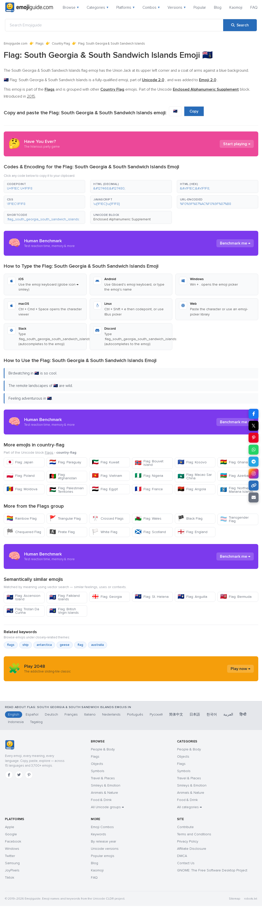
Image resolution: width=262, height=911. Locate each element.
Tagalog (36, 722)
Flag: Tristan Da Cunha (22, 611)
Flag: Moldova (21, 489)
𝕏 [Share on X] (254, 425)
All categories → (189, 807)
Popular (200, 7)
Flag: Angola (192, 489)
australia (97, 645)
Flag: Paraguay (65, 462)
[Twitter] (19, 775)
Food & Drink (101, 800)
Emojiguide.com (15, 44)
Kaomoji (235, 7)
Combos (151, 7)
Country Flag (61, 44)
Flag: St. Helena (152, 596)
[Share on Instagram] (254, 474)
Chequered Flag (23, 532)
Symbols (97, 771)
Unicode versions (105, 849)
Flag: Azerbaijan (237, 475)
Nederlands (111, 714)
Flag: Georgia (107, 596)
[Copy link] (254, 485)
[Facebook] (9, 775)
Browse (71, 7)
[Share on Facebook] (254, 414)
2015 (31, 96)
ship (25, 645)
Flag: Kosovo (192, 462)
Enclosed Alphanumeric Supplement (122, 219)
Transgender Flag (234, 519)
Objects (97, 764)
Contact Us (186, 863)
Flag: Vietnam (107, 475)
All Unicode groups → (107, 807)
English (13, 714)
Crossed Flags (108, 518)
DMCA (182, 856)
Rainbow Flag (21, 518)
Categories (97, 7)
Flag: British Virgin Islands (64, 611)
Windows (12, 849)
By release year (103, 841)
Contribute (185, 827)
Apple (9, 827)
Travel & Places (103, 778)
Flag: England (192, 532)
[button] (44, 186)
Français (71, 714)
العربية (228, 714)
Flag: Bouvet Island (149, 463)
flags (10, 645)
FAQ (254, 7)
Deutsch (51, 714)
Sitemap (234, 899)
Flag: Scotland (150, 532)
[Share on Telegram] (254, 462)
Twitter (10, 856)
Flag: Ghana (234, 462)
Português (135, 714)
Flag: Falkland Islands (64, 597)
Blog (217, 7)
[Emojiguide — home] (29, 7)
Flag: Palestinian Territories (66, 490)
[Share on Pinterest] (254, 438)
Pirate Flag (62, 532)
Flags (40, 44)
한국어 (211, 714)
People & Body (103, 749)
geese (64, 645)
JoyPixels (12, 870)
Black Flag (190, 518)
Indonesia (16, 722)
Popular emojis (102, 856)
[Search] (240, 25)
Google (11, 834)
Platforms (125, 7)
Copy (194, 111)
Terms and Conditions (194, 834)
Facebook (13, 841)
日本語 (195, 714)
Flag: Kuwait (105, 462)
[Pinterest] (29, 775)
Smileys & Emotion (105, 785)
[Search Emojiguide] (114, 25)
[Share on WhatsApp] (254, 450)
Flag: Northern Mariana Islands (236, 490)
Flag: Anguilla (192, 596)
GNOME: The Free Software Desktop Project (212, 870)
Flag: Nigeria (149, 475)
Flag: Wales (148, 518)
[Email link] (254, 497)
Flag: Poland (20, 475)
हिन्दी (243, 714)
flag (80, 645)
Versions (177, 7)
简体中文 (176, 714)
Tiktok (9, 877)
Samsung (12, 863)
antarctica (44, 645)
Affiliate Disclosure (191, 849)
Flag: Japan (19, 462)
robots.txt (250, 899)
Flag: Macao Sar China (195, 476)
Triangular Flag (65, 518)
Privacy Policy (187, 841)
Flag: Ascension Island (23, 597)
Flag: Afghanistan (63, 476)
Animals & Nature (104, 792)
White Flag (104, 532)
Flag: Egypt (105, 489)
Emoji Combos (102, 827)
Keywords (98, 834)
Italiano (90, 714)
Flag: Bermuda (236, 596)
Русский (156, 714)
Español (32, 714)
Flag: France (149, 489)
